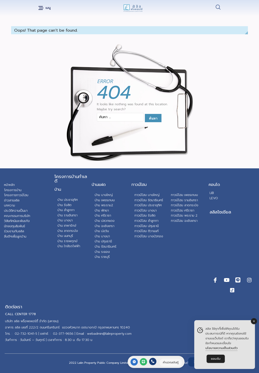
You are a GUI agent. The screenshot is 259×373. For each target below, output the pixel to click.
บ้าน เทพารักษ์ (66, 225)
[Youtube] (227, 280)
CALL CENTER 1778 (20, 314)
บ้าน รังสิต (64, 205)
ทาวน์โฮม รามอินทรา (184, 200)
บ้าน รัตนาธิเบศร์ (105, 246)
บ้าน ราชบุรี (102, 256)
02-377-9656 (63, 333)
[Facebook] (215, 280)
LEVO (214, 198)
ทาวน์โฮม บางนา (146, 210)
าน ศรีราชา (104, 215)
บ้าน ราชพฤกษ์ (67, 241)
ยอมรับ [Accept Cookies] (216, 358)
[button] (44, 8)
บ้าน (57, 189)
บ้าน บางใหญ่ (104, 195)
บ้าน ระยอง (102, 251)
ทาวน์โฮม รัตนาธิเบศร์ (149, 200)
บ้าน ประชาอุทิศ (67, 199)
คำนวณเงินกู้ (170, 362)
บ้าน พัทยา (102, 210)
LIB (212, 193)
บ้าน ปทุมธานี (103, 241)
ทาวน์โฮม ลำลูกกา (146, 220)
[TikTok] (232, 290)
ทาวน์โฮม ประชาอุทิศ (148, 205)
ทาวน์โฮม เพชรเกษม (184, 195)
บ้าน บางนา (65, 220)
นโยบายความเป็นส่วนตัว (221, 348)
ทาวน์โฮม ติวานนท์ (147, 231)
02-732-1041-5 (26, 333)
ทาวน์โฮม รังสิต (145, 215)
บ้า (59, 246)
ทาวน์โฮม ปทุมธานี (147, 226)
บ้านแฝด (99, 184)
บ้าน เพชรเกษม (105, 200)
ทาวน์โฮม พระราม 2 (184, 215)
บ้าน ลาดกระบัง (67, 230)
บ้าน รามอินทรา (67, 215)
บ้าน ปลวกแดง (105, 220)
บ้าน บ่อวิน (102, 231)
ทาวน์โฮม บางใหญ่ (147, 195)
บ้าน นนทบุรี (65, 235)
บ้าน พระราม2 (104, 205)
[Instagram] (249, 280)
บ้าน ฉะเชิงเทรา (104, 226)
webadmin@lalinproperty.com (109, 333)
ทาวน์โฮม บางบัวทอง (149, 236)
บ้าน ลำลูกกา (65, 210)
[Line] (238, 280)
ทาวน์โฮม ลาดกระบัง (184, 205)
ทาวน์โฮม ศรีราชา (182, 210)
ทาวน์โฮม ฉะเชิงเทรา (184, 220)
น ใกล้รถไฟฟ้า (70, 246)
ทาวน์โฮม (139, 184)
